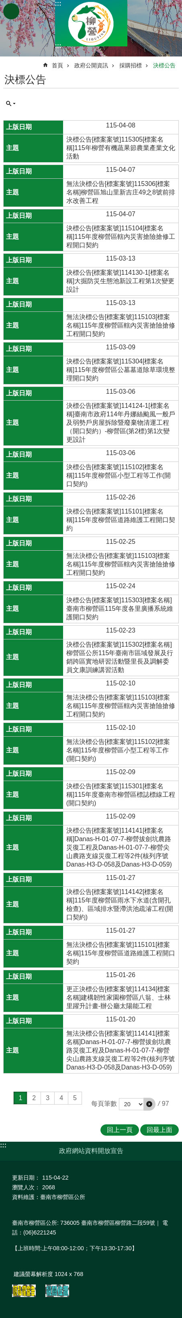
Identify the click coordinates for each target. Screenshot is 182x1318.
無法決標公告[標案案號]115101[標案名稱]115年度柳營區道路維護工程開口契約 (120, 953)
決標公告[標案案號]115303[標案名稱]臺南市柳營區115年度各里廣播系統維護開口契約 (120, 608)
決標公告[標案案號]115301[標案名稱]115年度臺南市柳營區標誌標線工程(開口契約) (120, 794)
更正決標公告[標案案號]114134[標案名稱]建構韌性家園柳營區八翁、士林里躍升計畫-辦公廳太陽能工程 (118, 997)
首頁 (57, 65)
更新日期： (26, 1177)
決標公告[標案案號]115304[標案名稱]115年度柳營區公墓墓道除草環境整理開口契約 (120, 370)
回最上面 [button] (159, 1129)
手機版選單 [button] (11, 11)
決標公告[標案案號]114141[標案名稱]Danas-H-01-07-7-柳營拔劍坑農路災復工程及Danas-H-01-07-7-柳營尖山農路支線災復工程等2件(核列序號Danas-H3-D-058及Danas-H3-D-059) (119, 847)
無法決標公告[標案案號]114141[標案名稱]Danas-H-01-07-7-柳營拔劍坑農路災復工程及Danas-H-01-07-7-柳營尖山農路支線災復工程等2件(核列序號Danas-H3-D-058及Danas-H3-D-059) (120, 1050)
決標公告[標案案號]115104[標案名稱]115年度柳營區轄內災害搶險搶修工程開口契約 (120, 237)
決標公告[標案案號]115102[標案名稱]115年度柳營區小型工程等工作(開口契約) (118, 475)
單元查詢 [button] (10, 103)
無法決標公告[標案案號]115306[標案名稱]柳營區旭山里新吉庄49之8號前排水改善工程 (120, 192)
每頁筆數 (104, 1103)
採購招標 (130, 65)
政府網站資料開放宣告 (91, 1150)
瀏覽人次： (26, 1187)
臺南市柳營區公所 (91, 23)
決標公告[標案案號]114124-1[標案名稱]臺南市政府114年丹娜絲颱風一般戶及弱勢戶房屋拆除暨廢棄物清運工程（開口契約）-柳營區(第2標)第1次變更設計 (120, 422)
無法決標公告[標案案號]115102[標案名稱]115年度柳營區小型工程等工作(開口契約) (118, 750)
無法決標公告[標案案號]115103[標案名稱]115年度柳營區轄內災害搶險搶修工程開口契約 (120, 325)
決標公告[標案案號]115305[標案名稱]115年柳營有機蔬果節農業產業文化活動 (120, 148)
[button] (149, 1104)
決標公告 (164, 65)
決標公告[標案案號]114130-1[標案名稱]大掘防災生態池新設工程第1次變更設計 (120, 281)
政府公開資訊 (91, 65)
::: (58, 3)
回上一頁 (120, 1129)
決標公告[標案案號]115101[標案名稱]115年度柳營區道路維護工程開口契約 (120, 520)
